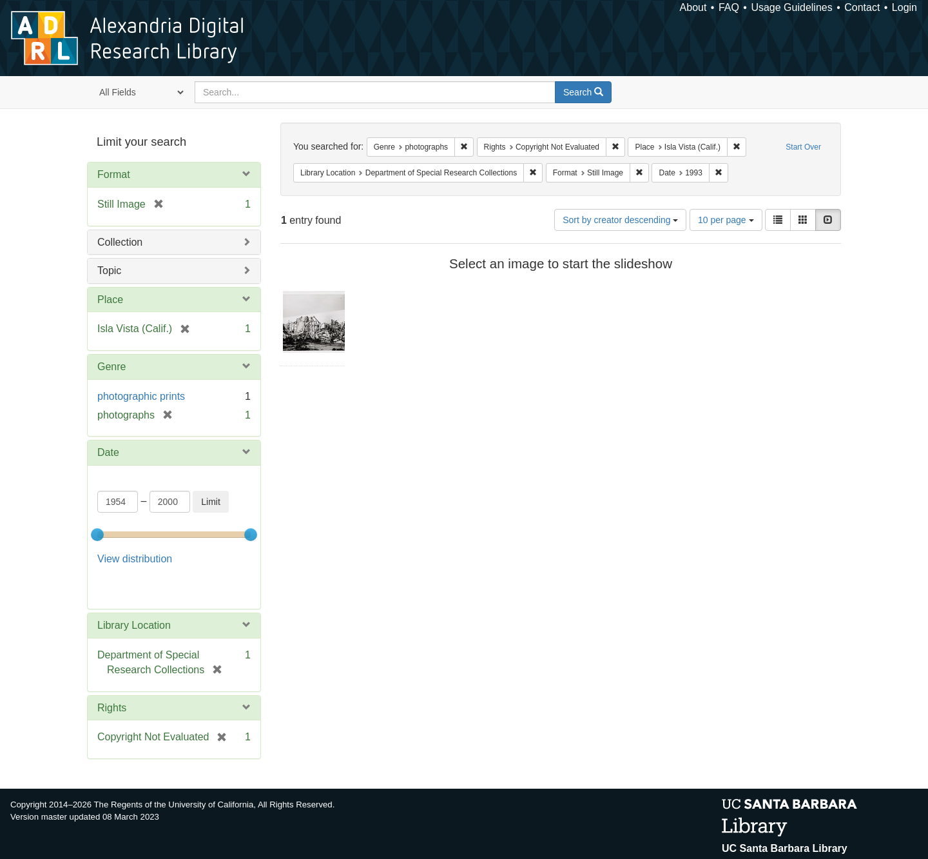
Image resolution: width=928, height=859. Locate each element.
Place (110, 299)
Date (108, 452)
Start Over (803, 147)
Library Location (134, 625)
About (693, 7)
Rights (111, 707)
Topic (109, 270)
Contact (862, 7)
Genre (111, 366)
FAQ (729, 7)
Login (904, 7)
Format (113, 174)
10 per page (726, 220)
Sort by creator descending (620, 220)
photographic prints (141, 396)
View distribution (134, 558)
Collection (119, 242)
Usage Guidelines (791, 7)
